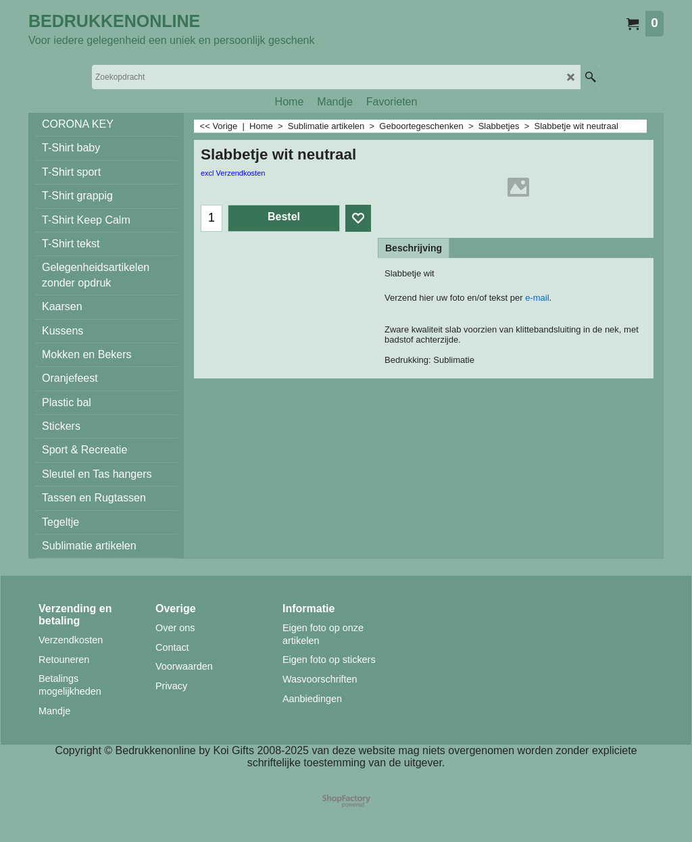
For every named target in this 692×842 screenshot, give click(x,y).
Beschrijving (413, 248)
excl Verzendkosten (233, 173)
